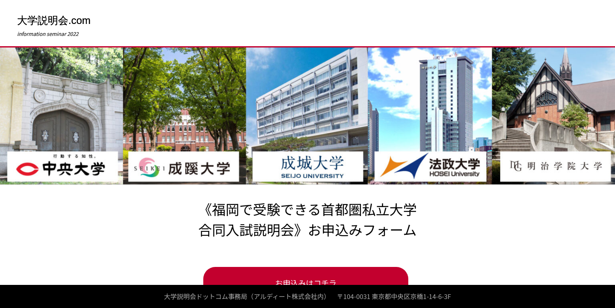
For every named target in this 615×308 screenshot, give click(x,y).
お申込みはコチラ (306, 282)
